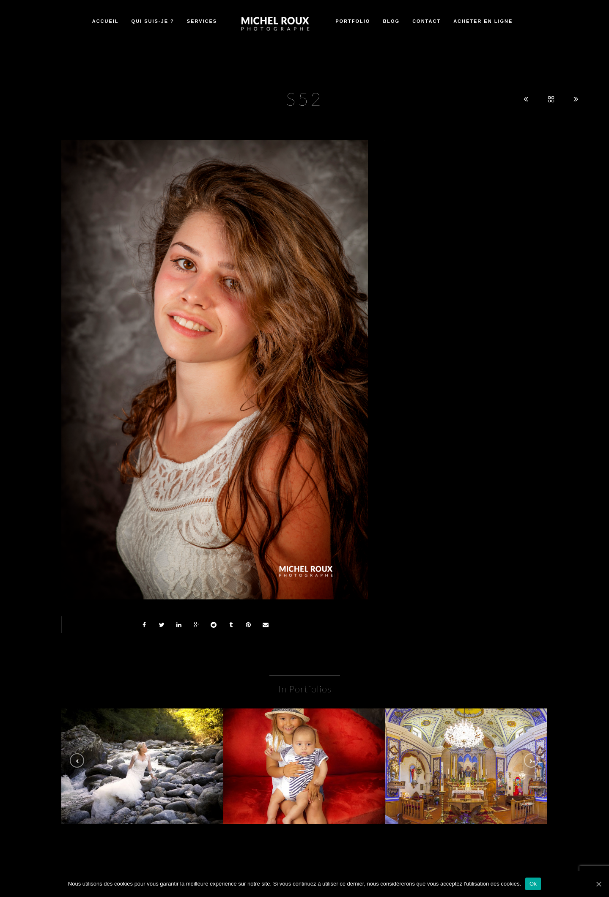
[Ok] (598, 884)
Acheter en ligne (483, 21)
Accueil (105, 21)
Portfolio (352, 21)
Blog (391, 21)
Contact (426, 21)
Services (202, 21)
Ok (533, 884)
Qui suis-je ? (153, 21)
